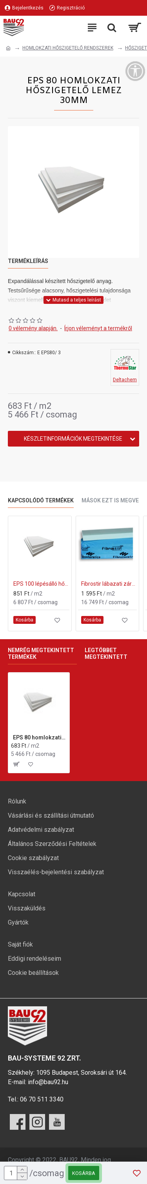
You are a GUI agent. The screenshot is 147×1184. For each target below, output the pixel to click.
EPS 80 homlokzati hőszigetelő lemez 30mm (40, 737)
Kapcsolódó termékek (41, 500)
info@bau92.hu (48, 1082)
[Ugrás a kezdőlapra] (8, 48)
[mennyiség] (15, 1173)
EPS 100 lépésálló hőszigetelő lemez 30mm (41, 584)
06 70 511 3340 (42, 1099)
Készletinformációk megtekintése (73, 439)
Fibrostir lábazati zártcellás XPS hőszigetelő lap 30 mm (109, 584)
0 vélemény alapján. (33, 328)
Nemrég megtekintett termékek (41, 653)
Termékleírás (28, 261)
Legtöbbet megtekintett (106, 653)
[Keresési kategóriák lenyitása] (112, 27)
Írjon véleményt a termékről (98, 328)
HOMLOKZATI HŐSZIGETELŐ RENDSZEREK (67, 48)
